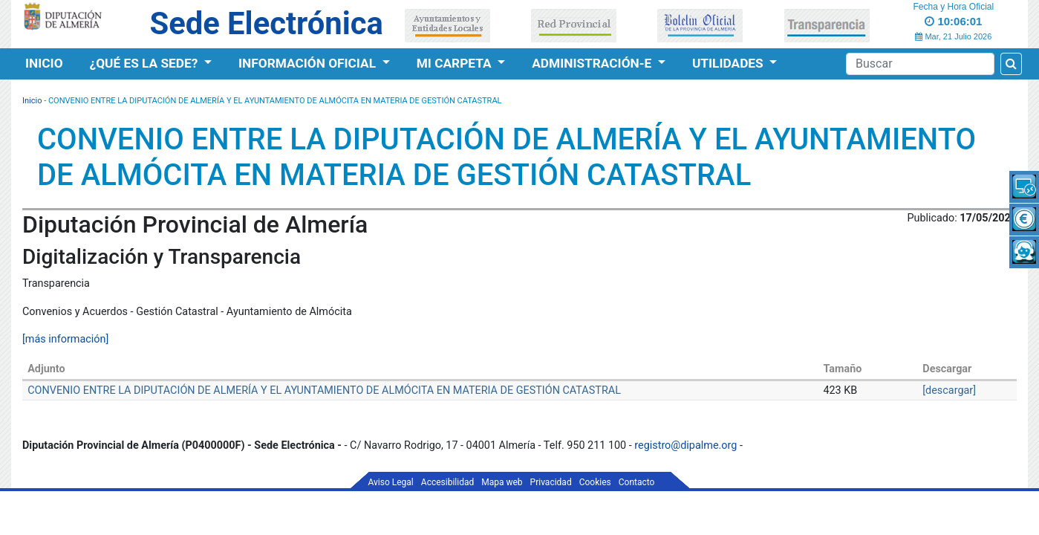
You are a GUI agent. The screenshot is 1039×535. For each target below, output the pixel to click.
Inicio (44, 63)
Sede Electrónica (265, 23)
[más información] (65, 339)
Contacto (637, 482)
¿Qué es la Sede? (145, 63)
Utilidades (729, 63)
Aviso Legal (391, 482)
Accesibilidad (447, 482)
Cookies (595, 482)
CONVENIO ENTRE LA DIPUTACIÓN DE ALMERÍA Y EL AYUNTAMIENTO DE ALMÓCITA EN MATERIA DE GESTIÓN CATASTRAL (324, 390)
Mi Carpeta (456, 63)
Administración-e (593, 63)
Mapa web (501, 482)
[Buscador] (920, 64)
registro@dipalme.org (685, 445)
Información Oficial (308, 63)
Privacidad (551, 482)
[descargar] (949, 390)
